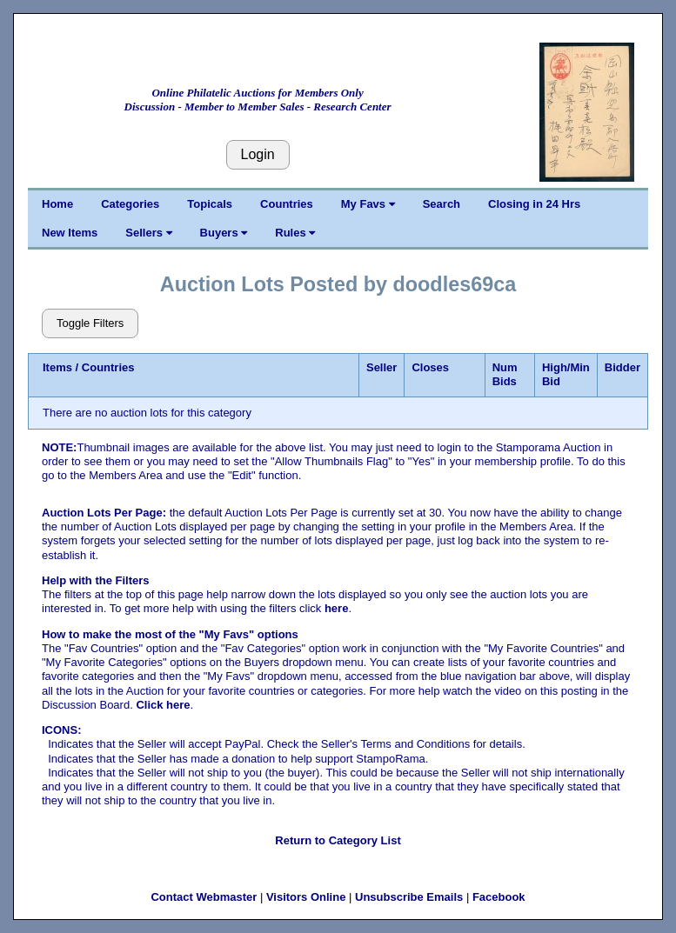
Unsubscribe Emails (409, 896)
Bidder (622, 367)
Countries (286, 203)
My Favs (368, 203)
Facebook (498, 896)
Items (57, 367)
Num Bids (505, 374)
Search (441, 203)
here (336, 608)
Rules (295, 232)
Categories (130, 203)
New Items (69, 232)
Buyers (224, 232)
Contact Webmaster (204, 896)
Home (57, 203)
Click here (163, 704)
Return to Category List (337, 840)
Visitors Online (306, 896)
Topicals (209, 203)
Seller (381, 367)
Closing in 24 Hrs (534, 203)
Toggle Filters (90, 323)
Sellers (148, 232)
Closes (430, 367)
